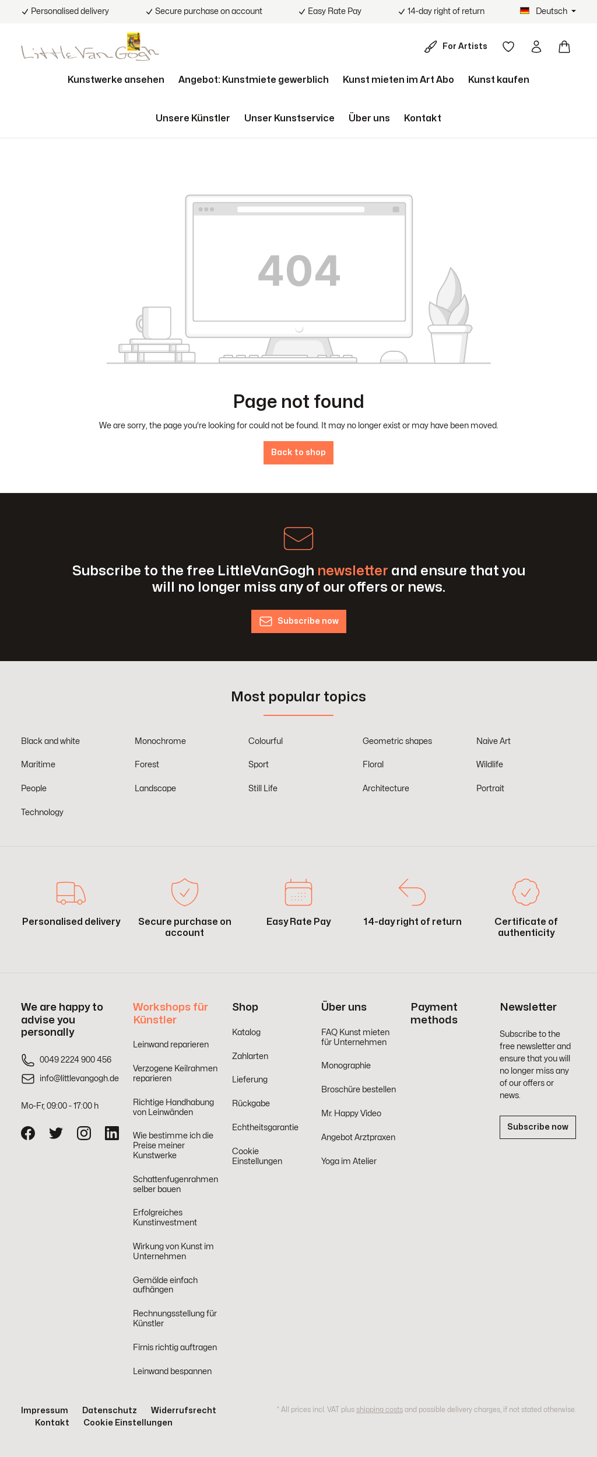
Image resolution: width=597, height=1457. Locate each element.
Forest (147, 764)
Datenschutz (109, 1410)
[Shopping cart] (564, 46)
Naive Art (493, 741)
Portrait (490, 788)
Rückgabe (251, 1103)
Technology (42, 812)
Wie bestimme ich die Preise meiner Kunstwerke (173, 1145)
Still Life (263, 788)
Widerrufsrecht (183, 1410)
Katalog (246, 1032)
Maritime (38, 764)
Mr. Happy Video (351, 1113)
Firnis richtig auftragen (175, 1347)
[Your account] (536, 46)
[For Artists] (458, 46)
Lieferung (250, 1080)
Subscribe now (537, 1127)
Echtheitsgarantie (265, 1127)
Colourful (265, 741)
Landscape (155, 788)
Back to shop (298, 452)
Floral (373, 764)
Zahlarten (250, 1056)
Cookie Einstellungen (128, 1423)
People (34, 788)
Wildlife (489, 764)
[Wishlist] (508, 46)
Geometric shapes (397, 741)
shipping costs (379, 1409)
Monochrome (160, 741)
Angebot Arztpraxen (358, 1137)
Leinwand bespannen (172, 1371)
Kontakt (52, 1423)
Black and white (50, 741)
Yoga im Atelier (349, 1161)
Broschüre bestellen (358, 1089)
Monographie (346, 1066)
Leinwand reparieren (171, 1045)
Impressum (44, 1410)
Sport (258, 764)
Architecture (386, 788)
